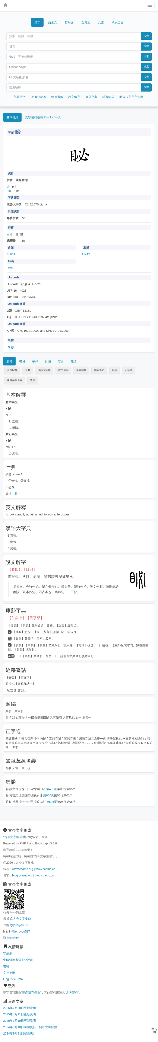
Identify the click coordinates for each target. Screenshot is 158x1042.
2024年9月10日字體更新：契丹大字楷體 (30, 1027)
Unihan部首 (38, 97)
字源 (35, 361)
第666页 (48, 795)
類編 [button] (114, 370)
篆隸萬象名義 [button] (14, 380)
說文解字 (74, 97)
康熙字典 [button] (81, 370)
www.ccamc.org (22, 869)
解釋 (9, 361)
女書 (101, 22)
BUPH (11, 254)
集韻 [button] (32, 380)
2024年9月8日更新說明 (18, 1033)
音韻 (48, 361)
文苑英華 (9, 972)
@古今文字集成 (20, 918)
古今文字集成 (13, 837)
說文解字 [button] (63, 370)
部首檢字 (20, 97)
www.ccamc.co (45, 869)
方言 (61, 361)
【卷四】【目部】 (22, 570)
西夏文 (52, 22)
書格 (6, 966)
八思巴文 (118, 22)
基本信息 (12, 117)
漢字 (37, 22)
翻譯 (73, 361)
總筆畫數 (57, 97)
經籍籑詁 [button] (99, 370)
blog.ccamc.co (44, 875)
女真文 (85, 22)
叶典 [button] (27, 370)
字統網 (7, 953)
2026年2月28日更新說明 (19, 1008)
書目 (22, 361)
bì (8, 186)
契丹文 (69, 22)
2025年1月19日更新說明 (19, 1020)
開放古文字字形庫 (131, 97)
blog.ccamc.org (22, 875)
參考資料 (72, 992)
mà (9, 190)
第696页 (51, 801)
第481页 (51, 789)
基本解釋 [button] (12, 370)
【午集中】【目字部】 (26, 618)
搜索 (146, 35)
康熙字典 (91, 97)
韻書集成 (108, 97)
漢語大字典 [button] (44, 370)
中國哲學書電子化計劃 (18, 960)
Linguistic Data (13, 979)
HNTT (86, 254)
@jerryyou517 (19, 925)
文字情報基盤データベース (43, 117)
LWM (10, 268)
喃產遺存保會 (31, 992)
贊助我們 (13, 938)
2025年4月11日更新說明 (19, 1014)
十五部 (72, 592)
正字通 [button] (129, 370)
